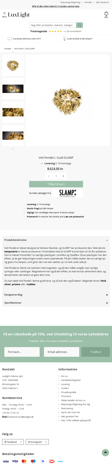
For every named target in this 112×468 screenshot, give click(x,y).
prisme (16, 284)
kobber (31, 284)
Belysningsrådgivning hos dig (74, 404)
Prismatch (64, 396)
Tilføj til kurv (56, 184)
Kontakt (88, 2)
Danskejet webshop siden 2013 (29, 38)
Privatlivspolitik (67, 392)
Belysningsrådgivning (70, 2)
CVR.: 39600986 (10, 380)
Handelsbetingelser (69, 380)
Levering (64, 384)
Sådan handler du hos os (71, 400)
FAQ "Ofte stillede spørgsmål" (74, 420)
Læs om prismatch (74, 216)
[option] (13, 65)
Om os (63, 376)
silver (7, 284)
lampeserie (11, 251)
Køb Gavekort (102, 2)
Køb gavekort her (68, 416)
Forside (8, 48)
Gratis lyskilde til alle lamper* (82, 38)
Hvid (103, 280)
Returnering (65, 408)
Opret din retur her (69, 412)
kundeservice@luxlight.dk (20, 416)
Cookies (63, 388)
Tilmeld (95, 352)
